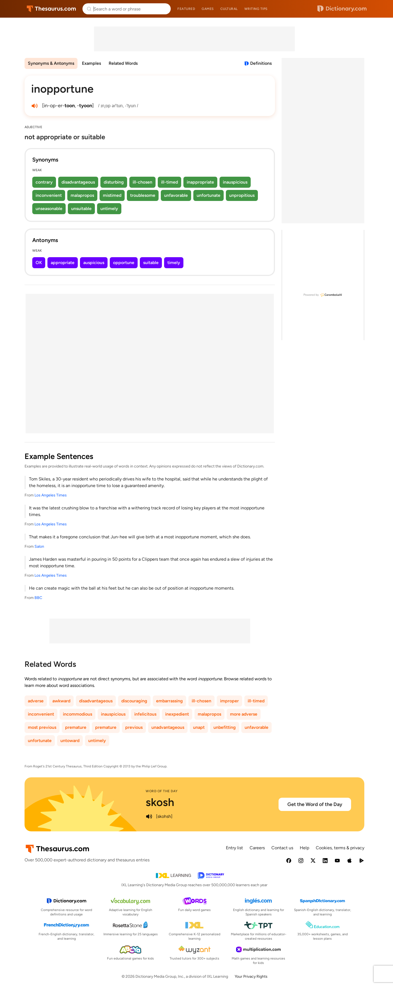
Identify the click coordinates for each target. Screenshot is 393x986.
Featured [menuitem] (186, 9)
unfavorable (176, 195)
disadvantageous (78, 182)
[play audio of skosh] (149, 816)
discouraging (134, 700)
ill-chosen (142, 182)
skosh (160, 802)
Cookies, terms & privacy (340, 847)
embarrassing (169, 700)
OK (39, 262)
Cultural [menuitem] (229, 9)
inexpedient (177, 714)
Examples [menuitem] (91, 63)
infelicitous (145, 714)
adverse (36, 700)
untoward (69, 740)
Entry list (234, 847)
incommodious (77, 714)
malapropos (82, 195)
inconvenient (49, 195)
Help (304, 847)
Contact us (282, 847)
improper (229, 700)
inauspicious (235, 182)
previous (134, 727)
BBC (38, 597)
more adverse (243, 714)
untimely (109, 208)
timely (173, 262)
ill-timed (169, 182)
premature (75, 727)
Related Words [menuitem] (123, 63)
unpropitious (242, 195)
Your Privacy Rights (251, 976)
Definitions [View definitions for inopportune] (261, 63)
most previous (42, 727)
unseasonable (49, 208)
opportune (123, 262)
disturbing (114, 182)
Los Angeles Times (50, 495)
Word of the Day (162, 791)
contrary (44, 182)
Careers (257, 847)
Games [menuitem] (208, 9)
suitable (151, 262)
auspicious (93, 262)
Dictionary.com (342, 9)
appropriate (62, 262)
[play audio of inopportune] (34, 106)
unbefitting (224, 727)
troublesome (142, 195)
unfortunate (208, 195)
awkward (61, 700)
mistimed (112, 195)
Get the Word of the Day (314, 804)
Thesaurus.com (51, 9)
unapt (199, 727)
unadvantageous (167, 727)
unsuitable (81, 208)
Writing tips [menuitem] (256, 9)
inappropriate (200, 182)
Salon (39, 546)
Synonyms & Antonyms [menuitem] (51, 63)
